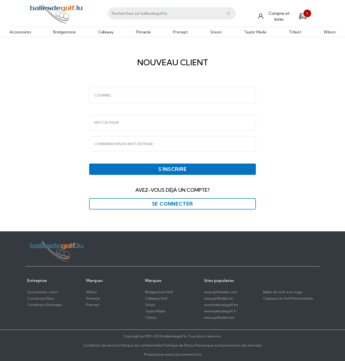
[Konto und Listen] (275, 16)
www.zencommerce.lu (183, 354)
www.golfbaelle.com (220, 292)
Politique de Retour (179, 345)
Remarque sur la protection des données (229, 345)
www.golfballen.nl (218, 298)
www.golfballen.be (219, 317)
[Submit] (228, 13)
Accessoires (20, 31)
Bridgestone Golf (159, 292)
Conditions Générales (44, 305)
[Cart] (303, 15)
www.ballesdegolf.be (221, 305)
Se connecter (172, 204)
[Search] (171, 13)
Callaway (106, 31)
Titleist (295, 31)
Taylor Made (255, 31)
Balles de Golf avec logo (282, 292)
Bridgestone (64, 31)
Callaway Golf (156, 298)
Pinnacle (143, 31)
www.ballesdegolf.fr (220, 311)
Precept (180, 31)
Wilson (330, 31)
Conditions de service (100, 345)
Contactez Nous (40, 298)
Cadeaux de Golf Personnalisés (288, 298)
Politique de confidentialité (141, 345)
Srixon (216, 31)
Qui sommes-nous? (43, 292)
